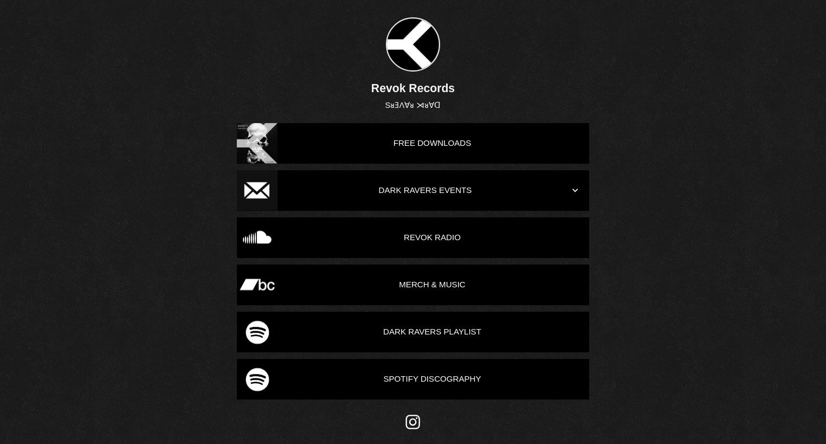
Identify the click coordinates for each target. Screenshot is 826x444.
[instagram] (413, 422)
